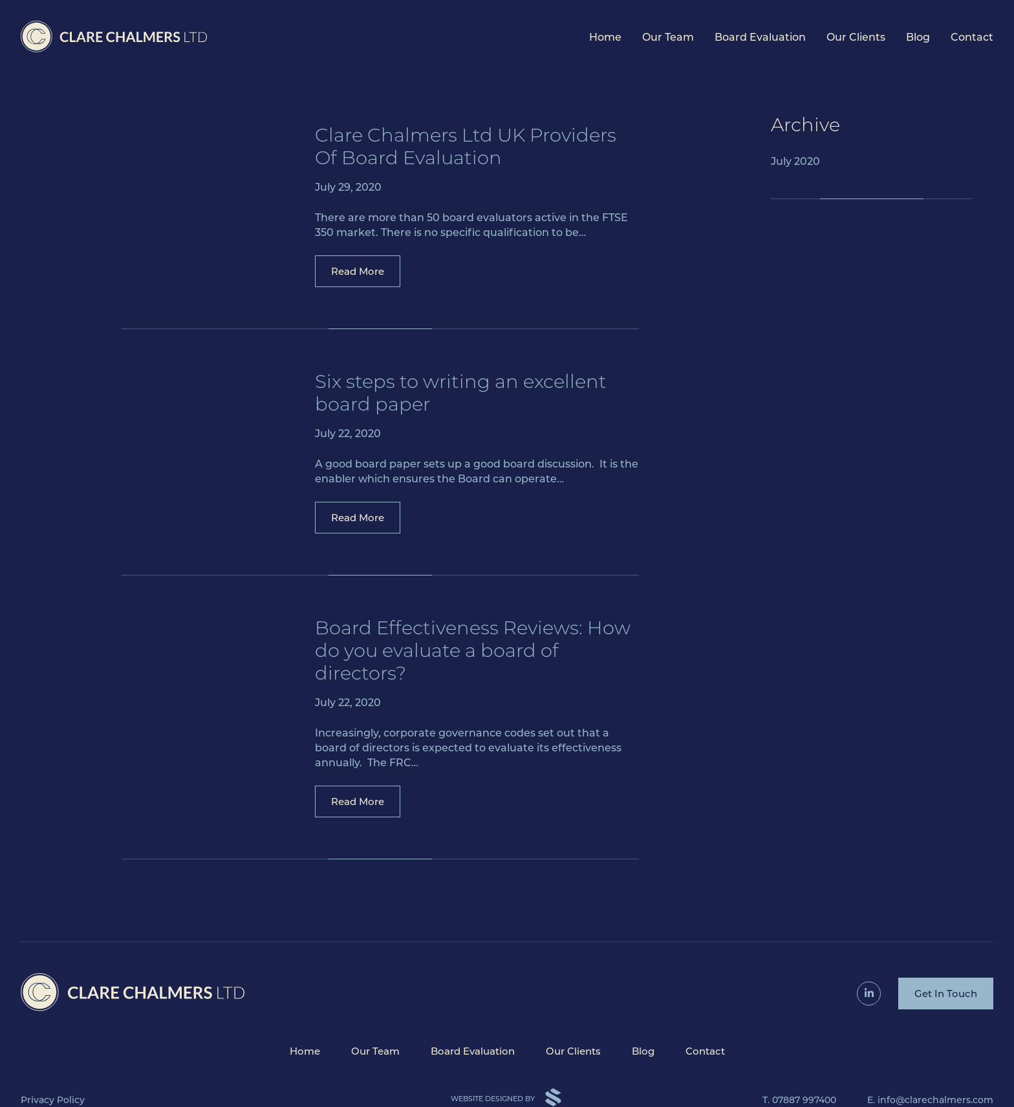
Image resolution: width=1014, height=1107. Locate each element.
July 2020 (795, 161)
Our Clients (855, 37)
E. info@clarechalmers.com (930, 1100)
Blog (918, 37)
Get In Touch (945, 993)
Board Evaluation (760, 37)
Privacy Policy (53, 1100)
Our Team (668, 37)
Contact (972, 37)
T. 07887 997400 (799, 1100)
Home (605, 37)
